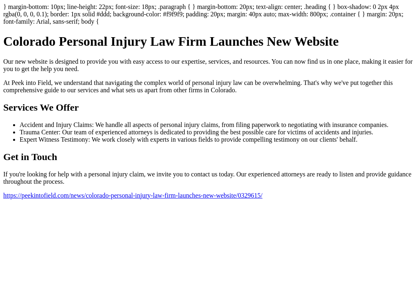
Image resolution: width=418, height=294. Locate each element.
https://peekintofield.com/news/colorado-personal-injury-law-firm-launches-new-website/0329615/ (132, 195)
